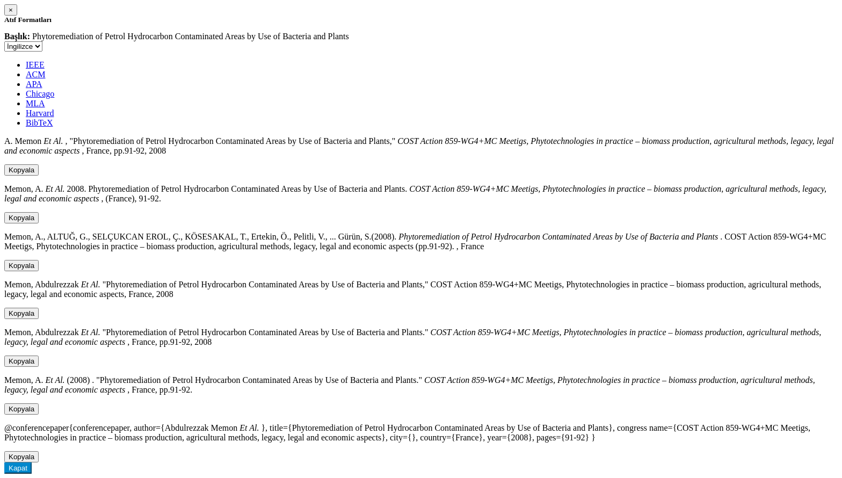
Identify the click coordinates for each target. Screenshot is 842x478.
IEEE (35, 64)
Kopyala (21, 170)
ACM (35, 74)
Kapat (18, 468)
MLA (35, 103)
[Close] (10, 10)
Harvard (40, 113)
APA (34, 84)
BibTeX (39, 122)
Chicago (40, 93)
